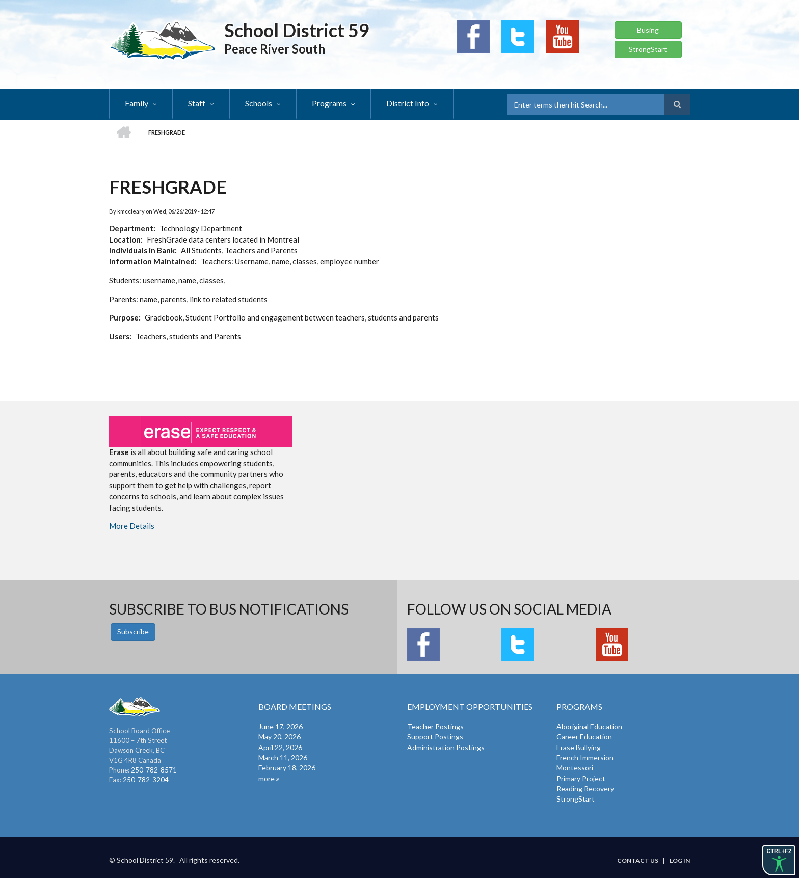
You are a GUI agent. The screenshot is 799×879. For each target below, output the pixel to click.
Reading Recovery (585, 788)
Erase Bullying (578, 747)
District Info (407, 103)
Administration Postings (446, 747)
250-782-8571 (154, 770)
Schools (258, 103)
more (266, 778)
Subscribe (133, 631)
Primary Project (580, 778)
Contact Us (637, 861)
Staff (196, 103)
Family (136, 103)
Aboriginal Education (589, 726)
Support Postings (435, 736)
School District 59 (296, 30)
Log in (680, 861)
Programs (329, 103)
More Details (131, 525)
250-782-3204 (146, 780)
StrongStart (648, 49)
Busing (648, 29)
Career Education (584, 736)
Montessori (574, 767)
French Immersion (585, 757)
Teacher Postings (435, 726)
